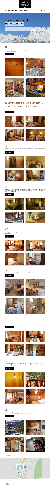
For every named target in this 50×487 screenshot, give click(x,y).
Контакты (26, 10)
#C (6, 319)
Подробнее (8, 54)
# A (6, 229)
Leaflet (39, 478)
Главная (6, 10)
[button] (25, 467)
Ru (44, 10)
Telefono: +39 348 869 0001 (11, 24)
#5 (6, 187)
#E (6, 410)
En (43, 10)
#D (6, 361)
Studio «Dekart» (42, 484)
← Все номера (7, 455)
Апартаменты (11, 10)
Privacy (11, 484)
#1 (6, 47)
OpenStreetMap (44, 478)
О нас (16, 10)
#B (6, 270)
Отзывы (21, 10)
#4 (6, 146)
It (41, 10)
